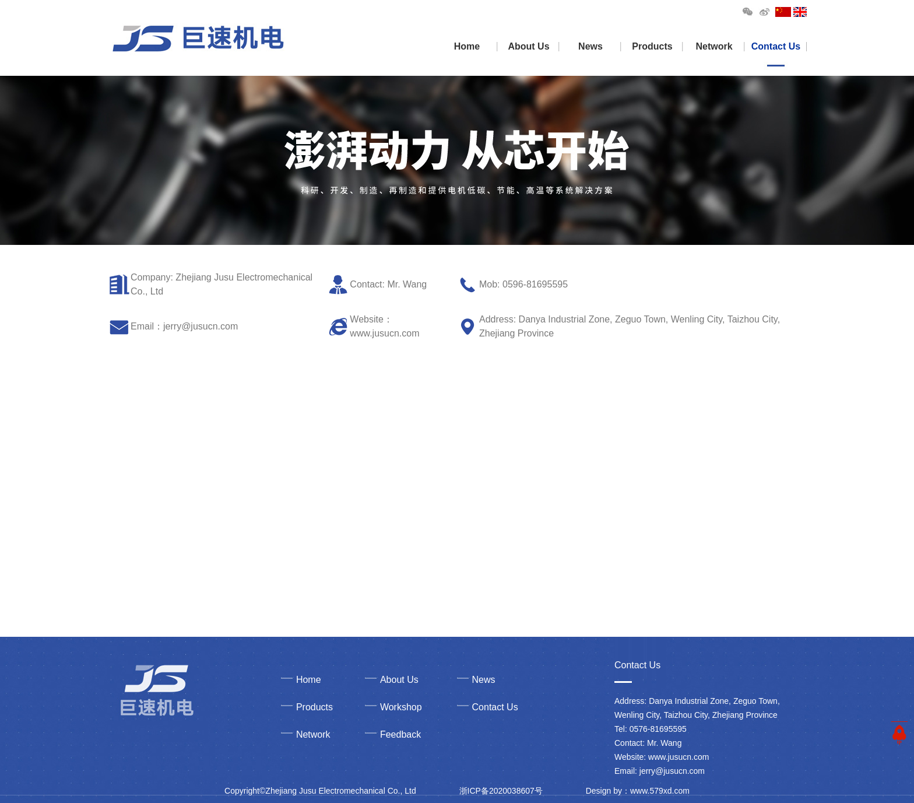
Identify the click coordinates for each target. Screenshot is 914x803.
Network (713, 46)
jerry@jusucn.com (200, 326)
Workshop (401, 707)
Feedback (400, 734)
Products (652, 46)
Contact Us (775, 46)
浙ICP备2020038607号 (501, 790)
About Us (528, 46)
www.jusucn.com (384, 333)
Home (467, 46)
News (590, 46)
